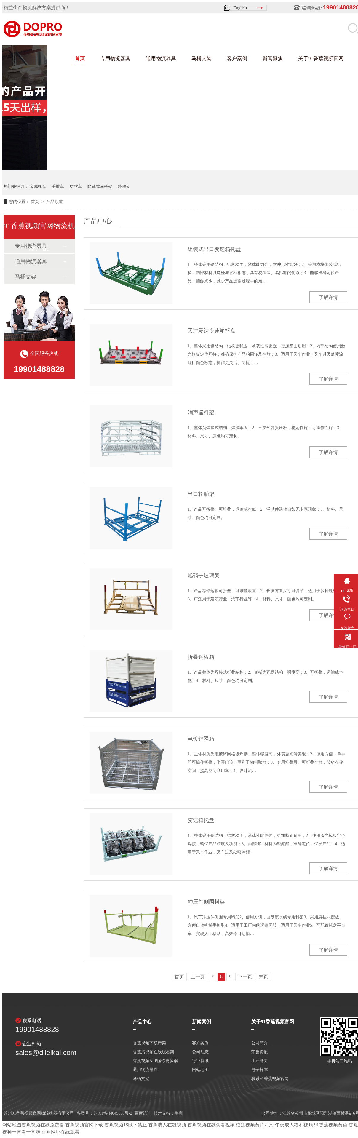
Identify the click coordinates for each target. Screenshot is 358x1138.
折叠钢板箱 (201, 657)
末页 (263, 976)
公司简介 (259, 1043)
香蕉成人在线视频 (167, 1124)
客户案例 (237, 58)
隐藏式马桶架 (99, 186)
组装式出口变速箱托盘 (214, 249)
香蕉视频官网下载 (84, 1124)
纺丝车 (76, 186)
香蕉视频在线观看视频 (211, 1124)
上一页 (198, 976)
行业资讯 (200, 1061)
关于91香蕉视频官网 (320, 58)
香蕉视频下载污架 (149, 1043)
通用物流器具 (161, 58)
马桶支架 (201, 58)
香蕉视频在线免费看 (42, 1124)
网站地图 (200, 1070)
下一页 (245, 976)
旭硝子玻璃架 (204, 575)
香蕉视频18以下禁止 (125, 1124)
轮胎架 (124, 186)
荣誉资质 (259, 1052)
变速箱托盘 (201, 820)
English (240, 7)
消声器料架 (201, 412)
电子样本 (259, 1070)
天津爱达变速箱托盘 (212, 331)
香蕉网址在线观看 (60, 1131)
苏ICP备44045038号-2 (112, 1113)
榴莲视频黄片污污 (255, 1124)
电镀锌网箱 (201, 739)
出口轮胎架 (201, 494)
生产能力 (259, 1061)
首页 (80, 58)
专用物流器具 (115, 58)
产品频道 (54, 201)
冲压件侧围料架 (206, 902)
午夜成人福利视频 (294, 1124)
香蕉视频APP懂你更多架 (155, 1061)
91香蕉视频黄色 (330, 1124)
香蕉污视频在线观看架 (153, 1052)
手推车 (58, 186)
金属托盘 (38, 186)
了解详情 (328, 297)
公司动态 (200, 1052)
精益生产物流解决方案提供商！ (37, 7)
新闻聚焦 (273, 58)
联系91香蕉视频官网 (270, 1079)
